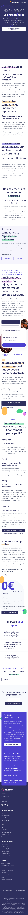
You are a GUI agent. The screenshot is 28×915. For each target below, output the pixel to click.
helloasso (10, 890)
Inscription (24, 2)
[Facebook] (2, 805)
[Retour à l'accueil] (14, 2)
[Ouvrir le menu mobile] (2, 2)
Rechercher (14, 345)
